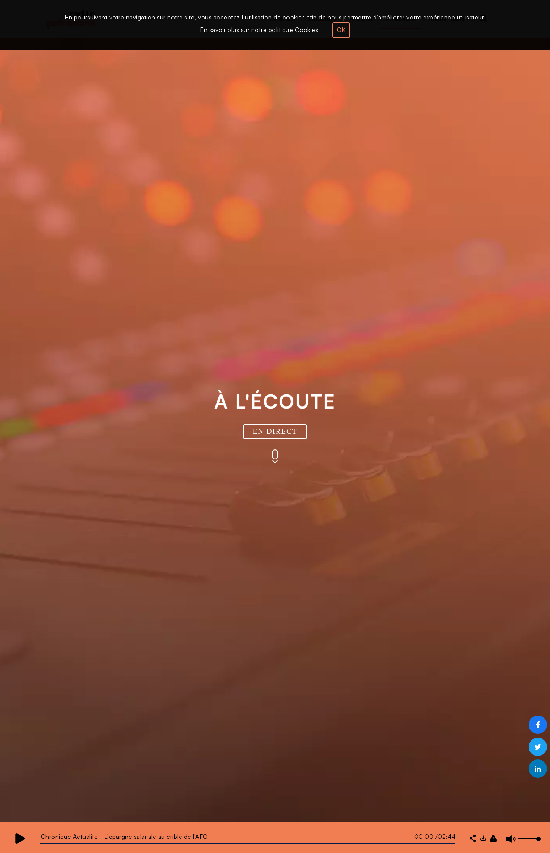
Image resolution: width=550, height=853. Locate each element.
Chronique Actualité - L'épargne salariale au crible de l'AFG (124, 836)
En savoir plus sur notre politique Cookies (259, 30)
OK (341, 30)
